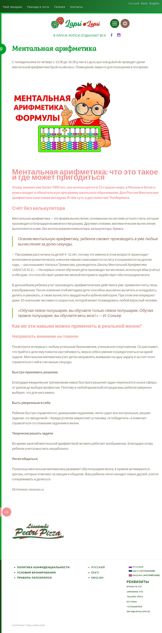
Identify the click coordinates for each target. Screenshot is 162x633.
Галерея (59, 6)
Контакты (76, 6)
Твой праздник (12, 6)
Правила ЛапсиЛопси (34, 577)
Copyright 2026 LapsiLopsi (28, 625)
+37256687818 (134, 606)
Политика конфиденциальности (43, 567)
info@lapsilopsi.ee (138, 611)
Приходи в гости (38, 6)
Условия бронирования (36, 572)
